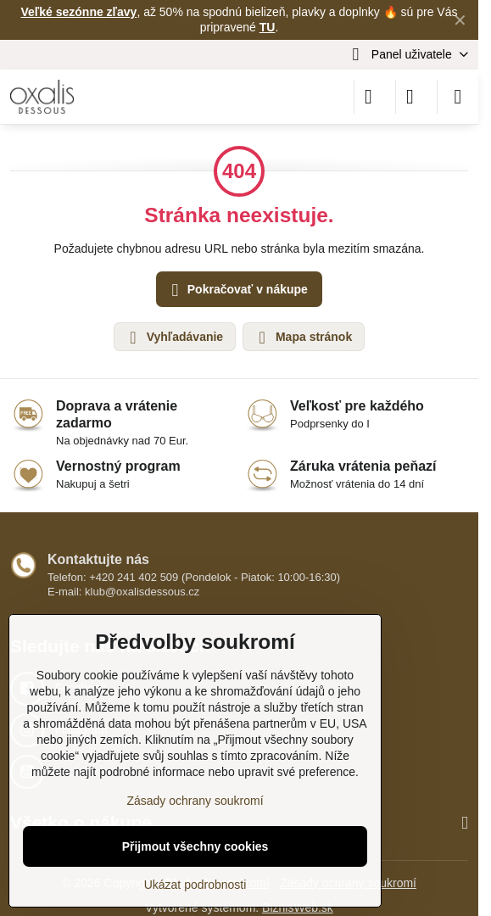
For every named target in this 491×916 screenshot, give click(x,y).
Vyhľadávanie (174, 337)
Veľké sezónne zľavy (79, 12)
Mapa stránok (303, 337)
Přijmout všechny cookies (195, 846)
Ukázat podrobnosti (195, 884)
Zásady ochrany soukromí (194, 800)
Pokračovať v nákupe (237, 290)
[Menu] (458, 97)
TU (267, 27)
